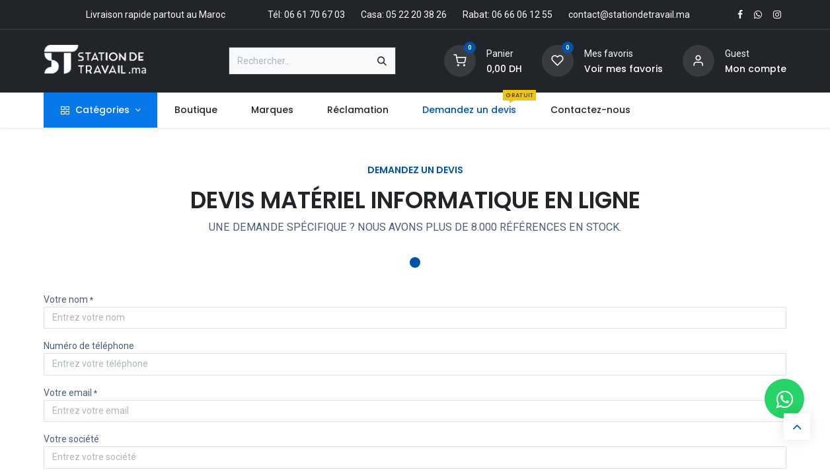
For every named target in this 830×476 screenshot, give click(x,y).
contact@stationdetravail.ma (629, 14)
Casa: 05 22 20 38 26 (404, 14)
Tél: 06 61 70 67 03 (306, 14)
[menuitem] (195, 110)
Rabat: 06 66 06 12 (501, 14)
